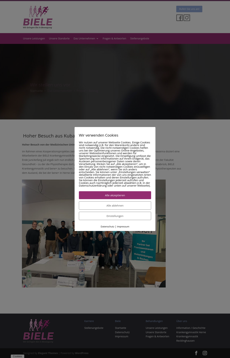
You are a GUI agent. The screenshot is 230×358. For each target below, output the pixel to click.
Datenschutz (107, 226)
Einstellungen (115, 216)
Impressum (123, 226)
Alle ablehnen (114, 205)
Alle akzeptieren (115, 195)
